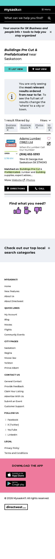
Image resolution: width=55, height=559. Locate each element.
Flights (8, 329)
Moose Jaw (10, 358)
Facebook (11, 419)
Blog (6, 319)
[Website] (18, 180)
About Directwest (13, 301)
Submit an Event (13, 401)
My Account (10, 314)
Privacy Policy (11, 448)
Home (7, 286)
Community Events (14, 334)
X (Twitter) (11, 424)
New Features (11, 291)
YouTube (10, 429)
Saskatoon (10, 348)
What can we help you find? (23, 18)
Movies (8, 324)
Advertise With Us (14, 396)
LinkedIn (10, 434)
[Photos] (30, 180)
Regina (8, 353)
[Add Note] (49, 144)
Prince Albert (11, 368)
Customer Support (14, 406)
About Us (9, 296)
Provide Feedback (14, 386)
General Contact (13, 381)
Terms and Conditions (16, 453)
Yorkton (8, 363)
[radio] (17, 210)
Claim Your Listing (13, 391)
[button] (46, 9)
